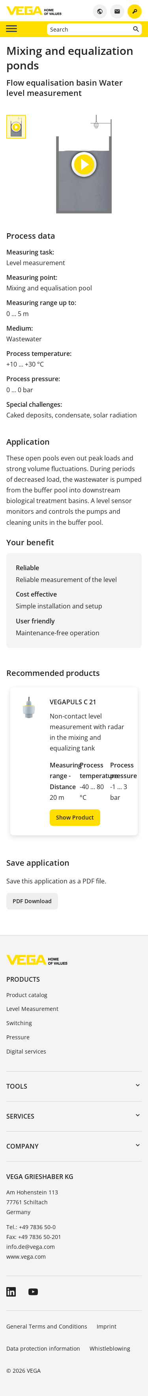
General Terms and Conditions (46, 1326)
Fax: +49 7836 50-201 (33, 1237)
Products (23, 979)
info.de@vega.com (30, 1246)
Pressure (18, 1037)
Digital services (26, 1051)
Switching (19, 1023)
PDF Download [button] (32, 901)
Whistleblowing (110, 1348)
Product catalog (26, 995)
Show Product (75, 817)
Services (20, 1116)
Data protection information (43, 1348)
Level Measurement (32, 1008)
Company (22, 1146)
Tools (16, 1086)
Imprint (106, 1326)
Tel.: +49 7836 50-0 (31, 1227)
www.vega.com (26, 1256)
